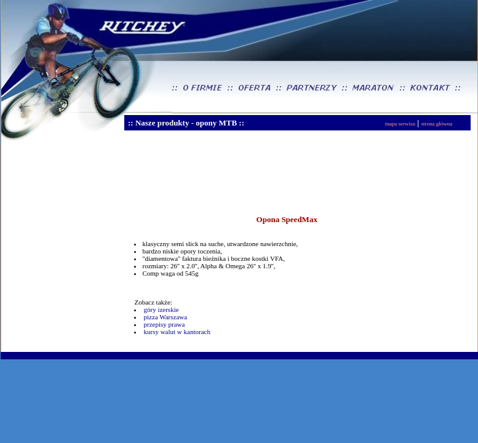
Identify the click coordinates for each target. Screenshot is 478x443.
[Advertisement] (229, 178)
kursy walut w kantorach (176, 331)
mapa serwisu (400, 124)
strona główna (436, 124)
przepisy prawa (164, 324)
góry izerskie (160, 309)
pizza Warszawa (165, 317)
